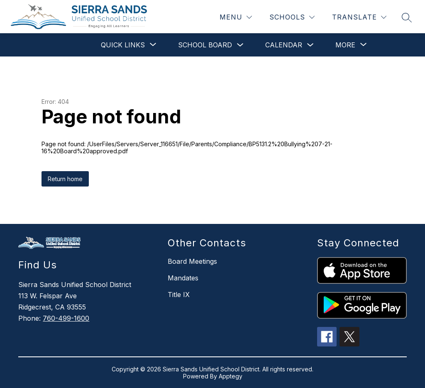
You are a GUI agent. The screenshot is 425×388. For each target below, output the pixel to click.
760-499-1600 (66, 318)
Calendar (283, 45)
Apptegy (230, 376)
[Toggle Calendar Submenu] (310, 45)
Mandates (183, 278)
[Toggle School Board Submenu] (240, 45)
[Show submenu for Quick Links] (123, 45)
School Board (205, 45)
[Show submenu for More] (345, 45)
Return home (65, 178)
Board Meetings (192, 261)
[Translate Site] (359, 17)
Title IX (179, 294)
